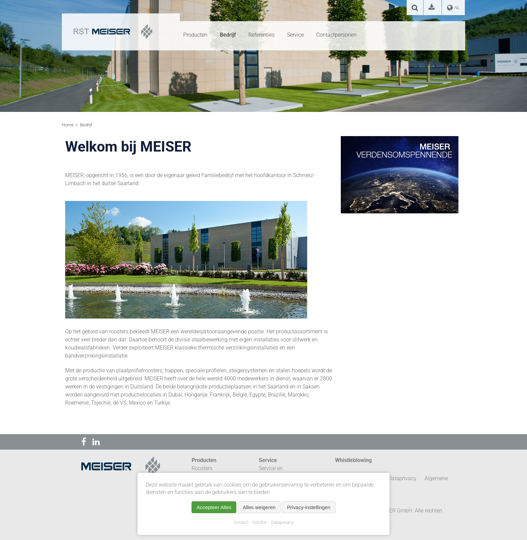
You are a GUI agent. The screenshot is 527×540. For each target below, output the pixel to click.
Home (68, 124)
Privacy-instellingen (308, 507)
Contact (241, 522)
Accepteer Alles (214, 507)
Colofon (259, 522)
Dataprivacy (282, 522)
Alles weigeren (259, 507)
